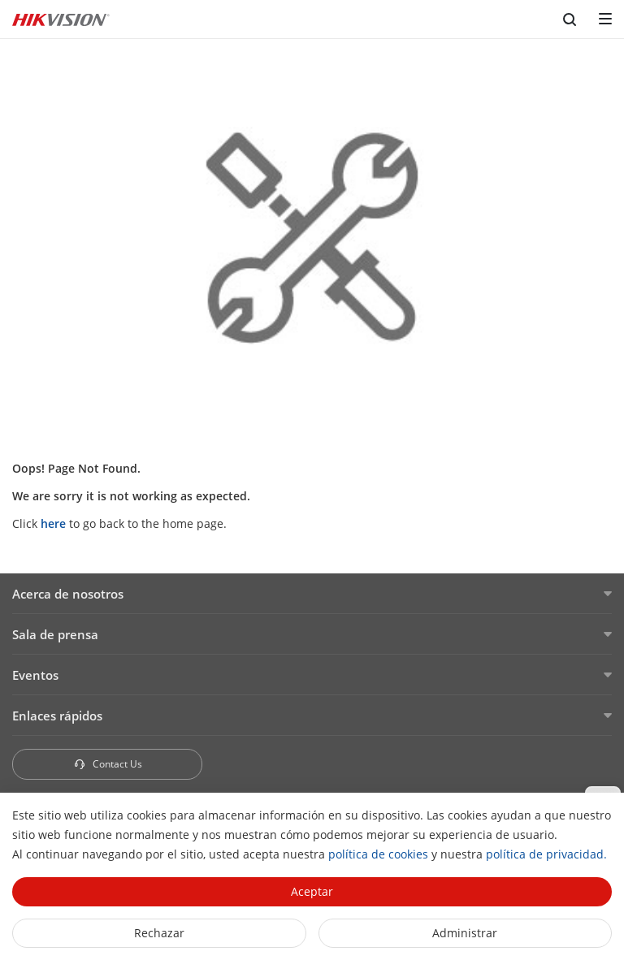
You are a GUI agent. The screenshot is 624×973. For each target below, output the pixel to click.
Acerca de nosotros (68, 594)
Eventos (35, 675)
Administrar (464, 933)
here (53, 523)
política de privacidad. (546, 854)
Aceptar (312, 891)
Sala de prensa (55, 634)
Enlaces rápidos (57, 715)
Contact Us (107, 764)
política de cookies (378, 854)
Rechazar (159, 933)
